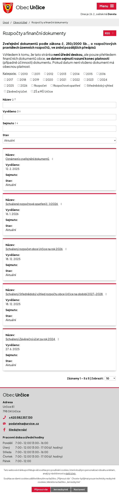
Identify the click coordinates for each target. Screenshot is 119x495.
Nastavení (79, 489)
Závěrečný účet (17, 91)
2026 (23, 85)
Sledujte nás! (18, 429)
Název (8, 99)
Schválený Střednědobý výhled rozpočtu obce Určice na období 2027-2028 (57, 294)
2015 (89, 73)
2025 (10, 85)
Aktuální (11, 184)
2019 (36, 79)
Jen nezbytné (60, 489)
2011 (37, 73)
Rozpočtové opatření (66, 85)
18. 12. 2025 (13, 259)
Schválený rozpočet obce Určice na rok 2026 (37, 249)
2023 (90, 79)
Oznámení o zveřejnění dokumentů (30, 158)
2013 (63, 73)
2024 (103, 79)
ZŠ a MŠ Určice (43, 91)
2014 (76, 73)
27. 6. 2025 (13, 349)
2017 (10, 79)
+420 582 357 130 (21, 417)
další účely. (71, 473)
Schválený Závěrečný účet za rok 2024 (33, 339)
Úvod (6, 22)
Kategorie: (10, 73)
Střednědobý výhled (100, 85)
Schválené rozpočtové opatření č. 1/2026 (34, 204)
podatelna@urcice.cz (24, 423)
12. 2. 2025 (12, 169)
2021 (63, 79)
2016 (102, 73)
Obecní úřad (20, 22)
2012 (50, 73)
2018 (23, 79)
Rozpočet (40, 85)
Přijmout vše (41, 489)
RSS (110, 33)
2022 (76, 79)
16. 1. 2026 (12, 214)
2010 (24, 73)
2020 (49, 79)
